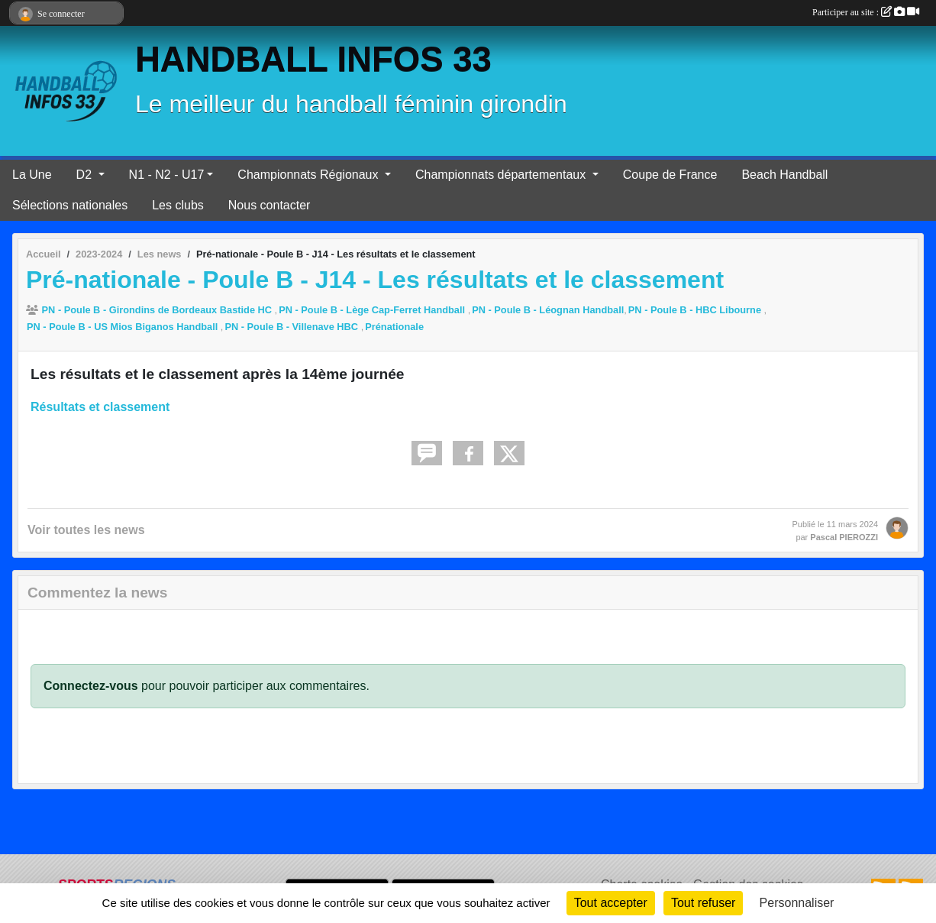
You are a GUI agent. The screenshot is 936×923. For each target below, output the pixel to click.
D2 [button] (85, 174)
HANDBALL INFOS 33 (313, 59)
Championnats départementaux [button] (502, 174)
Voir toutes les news (86, 529)
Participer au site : (865, 12)
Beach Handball (784, 174)
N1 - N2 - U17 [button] (167, 174)
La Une (32, 174)
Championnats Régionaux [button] (309, 174)
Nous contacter (269, 205)
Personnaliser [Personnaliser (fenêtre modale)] (797, 902)
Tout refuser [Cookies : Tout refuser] (703, 902)
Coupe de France (670, 174)
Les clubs (178, 205)
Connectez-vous (91, 685)
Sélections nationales (69, 205)
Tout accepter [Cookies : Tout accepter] (610, 902)
